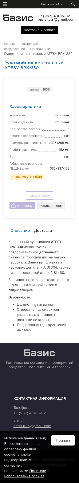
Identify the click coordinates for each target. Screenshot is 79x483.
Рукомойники (40, 49)
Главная (10, 44)
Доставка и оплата (39, 29)
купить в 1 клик (51, 205)
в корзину (24, 205)
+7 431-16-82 (54, 15)
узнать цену (39, 195)
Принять (63, 440)
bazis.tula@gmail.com (57, 19)
